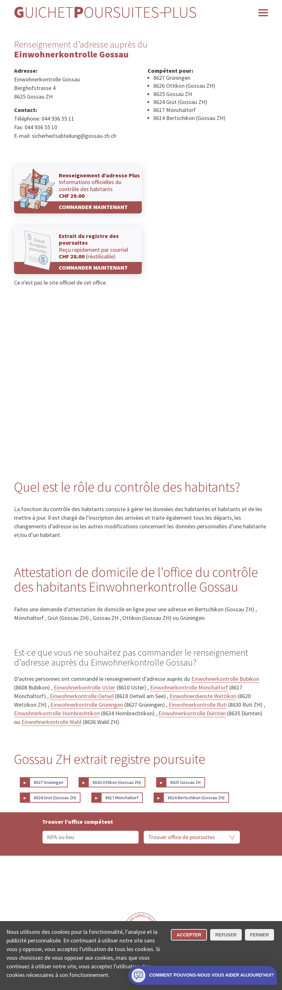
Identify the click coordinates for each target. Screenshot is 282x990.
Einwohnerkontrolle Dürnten (192, 713)
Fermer (259, 934)
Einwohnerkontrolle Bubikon (225, 678)
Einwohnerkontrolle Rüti (198, 704)
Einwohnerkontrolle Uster (84, 687)
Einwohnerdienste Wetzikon (203, 696)
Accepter (189, 934)
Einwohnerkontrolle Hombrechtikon (57, 713)
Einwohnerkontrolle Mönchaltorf (189, 687)
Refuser (226, 934)
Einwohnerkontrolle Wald (51, 722)
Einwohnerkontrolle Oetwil (82, 696)
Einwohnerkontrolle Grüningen (86, 704)
